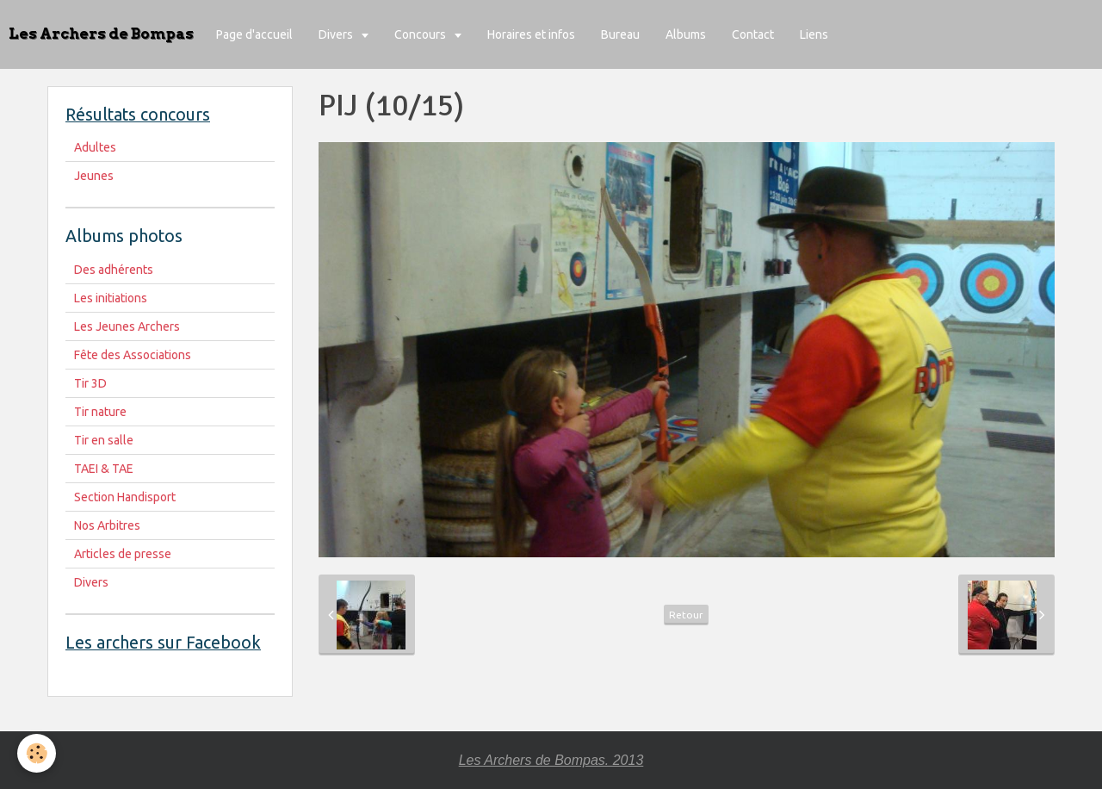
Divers (337, 34)
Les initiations (110, 298)
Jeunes (94, 176)
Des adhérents (113, 269)
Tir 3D (90, 383)
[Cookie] (36, 753)
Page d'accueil (254, 34)
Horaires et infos (531, 34)
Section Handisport (125, 497)
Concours (421, 34)
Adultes (95, 147)
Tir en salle (103, 440)
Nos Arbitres (107, 525)
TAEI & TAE (103, 468)
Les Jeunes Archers (127, 326)
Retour (686, 614)
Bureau (620, 34)
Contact (753, 34)
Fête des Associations (132, 355)
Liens (814, 34)
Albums (686, 34)
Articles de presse (122, 554)
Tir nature (100, 412)
